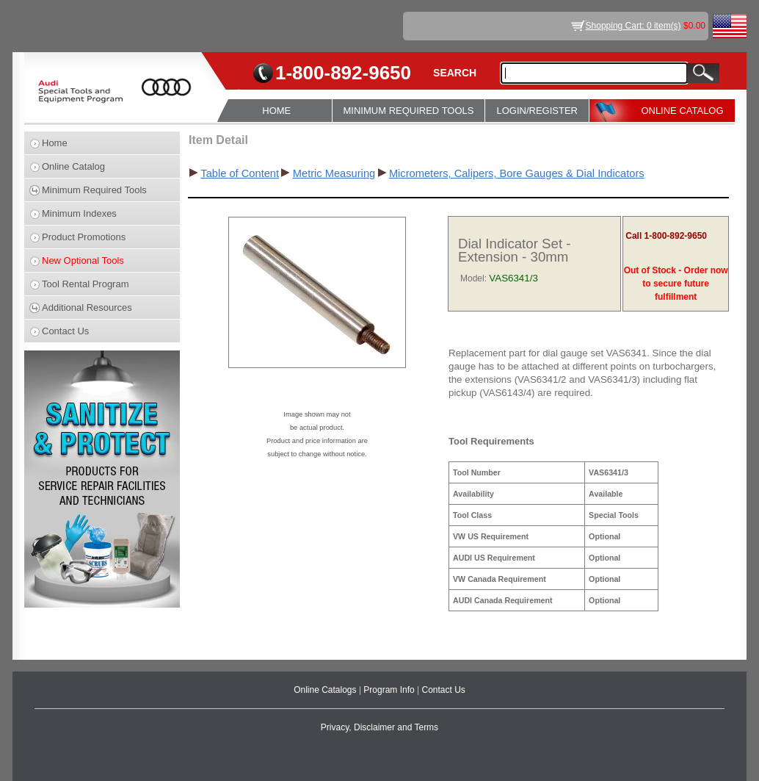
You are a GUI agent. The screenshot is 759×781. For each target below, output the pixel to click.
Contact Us (65, 330)
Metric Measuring (334, 173)
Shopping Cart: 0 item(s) (633, 26)
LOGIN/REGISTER (537, 110)
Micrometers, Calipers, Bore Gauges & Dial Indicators (516, 173)
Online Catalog (73, 166)
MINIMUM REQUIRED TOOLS (409, 110)
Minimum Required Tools (94, 189)
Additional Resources (87, 307)
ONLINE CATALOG (682, 110)
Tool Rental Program (85, 283)
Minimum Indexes (79, 213)
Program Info (390, 690)
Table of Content (239, 173)
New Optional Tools (83, 260)
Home (55, 142)
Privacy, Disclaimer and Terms (379, 727)
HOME (276, 110)
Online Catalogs (326, 690)
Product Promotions (84, 236)
